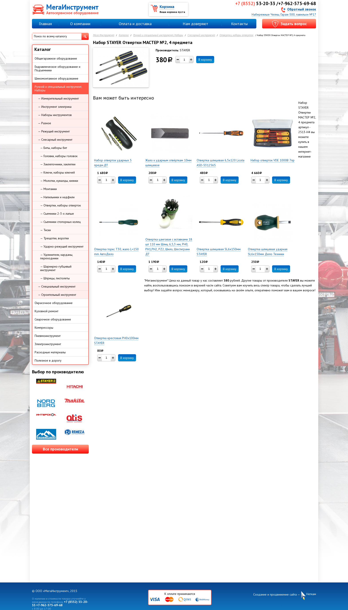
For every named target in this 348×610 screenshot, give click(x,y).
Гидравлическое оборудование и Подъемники (57, 68)
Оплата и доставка (135, 23)
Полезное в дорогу (48, 360)
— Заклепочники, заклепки (57, 164)
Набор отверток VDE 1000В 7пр (273, 160)
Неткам (311, 594)
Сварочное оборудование (53, 319)
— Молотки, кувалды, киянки (59, 181)
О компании (80, 23)
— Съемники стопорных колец (60, 222)
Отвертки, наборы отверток (236, 35)
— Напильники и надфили (57, 197)
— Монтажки (48, 189)
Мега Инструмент (103, 35)
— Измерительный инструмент (58, 98)
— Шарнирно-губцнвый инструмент (55, 268)
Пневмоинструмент (48, 336)
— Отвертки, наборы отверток (60, 205)
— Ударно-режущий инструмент (61, 246)
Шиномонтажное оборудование (56, 78)
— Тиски (45, 230)
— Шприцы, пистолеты (55, 278)
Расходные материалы (50, 352)
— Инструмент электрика (54, 107)
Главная (45, 23)
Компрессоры (44, 328)
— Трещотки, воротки (54, 238)
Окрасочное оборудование (54, 303)
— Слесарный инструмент (55, 140)
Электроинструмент (48, 344)
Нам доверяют (195, 23)
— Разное (44, 123)
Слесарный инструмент (201, 35)
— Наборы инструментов (55, 115)
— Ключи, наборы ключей (57, 172)
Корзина (167, 6)
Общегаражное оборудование (56, 58)
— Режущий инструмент (54, 131)
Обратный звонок (301, 9)
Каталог (124, 35)
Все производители (60, 449)
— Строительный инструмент (57, 295)
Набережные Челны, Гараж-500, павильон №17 (284, 14)
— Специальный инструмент (56, 286)
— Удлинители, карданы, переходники (56, 256)
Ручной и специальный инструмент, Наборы (158, 35)
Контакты (239, 23)
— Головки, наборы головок (58, 156)
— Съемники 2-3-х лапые (57, 214)
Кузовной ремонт (46, 311)
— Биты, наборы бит (53, 148)
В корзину (205, 60)
